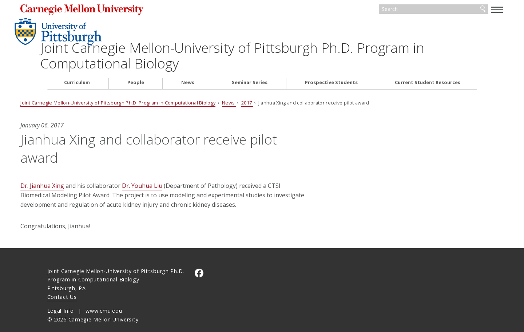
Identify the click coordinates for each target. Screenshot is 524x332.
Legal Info (60, 300)
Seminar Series (249, 63)
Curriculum (77, 63)
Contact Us (62, 286)
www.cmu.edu (104, 300)
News (187, 63)
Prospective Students (331, 63)
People (135, 63)
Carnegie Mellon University (114, 10)
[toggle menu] (470, 9)
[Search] (407, 10)
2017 (274, 83)
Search (456, 10)
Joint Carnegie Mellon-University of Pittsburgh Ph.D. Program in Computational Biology (298, 35)
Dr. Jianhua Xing (69, 166)
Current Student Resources (427, 63)
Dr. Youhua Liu (169, 166)
